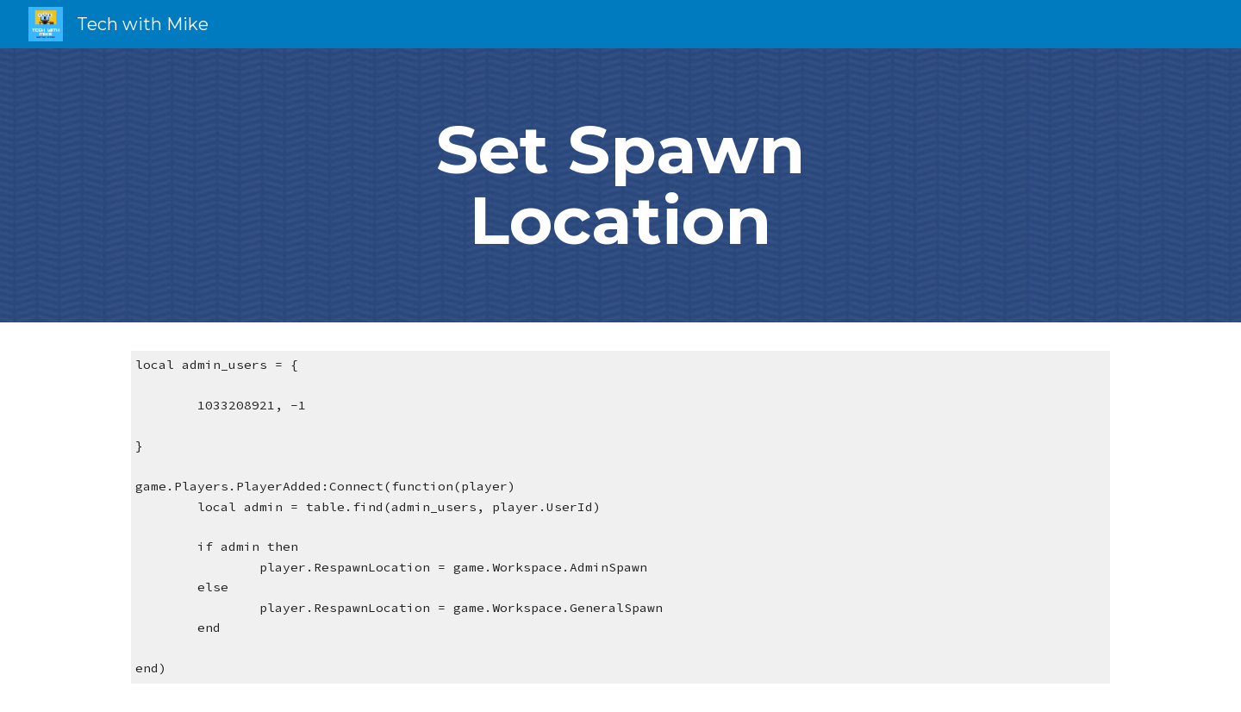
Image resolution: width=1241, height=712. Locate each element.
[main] (620, 185)
